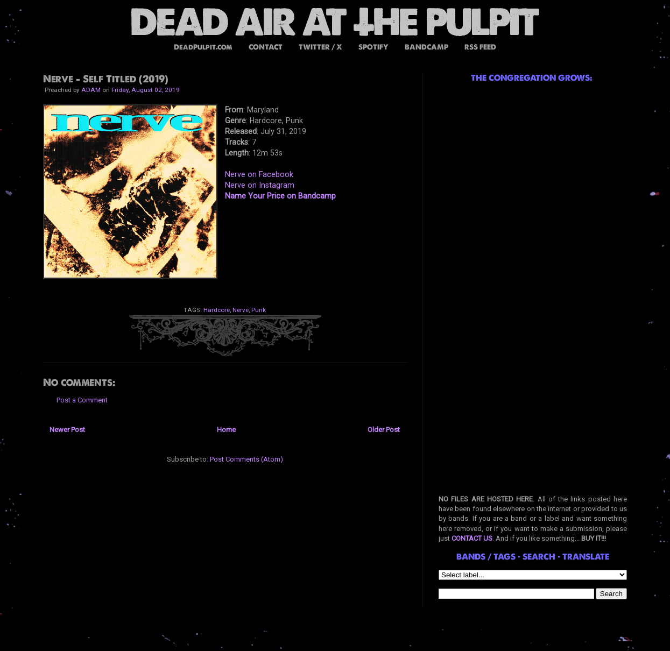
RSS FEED (480, 47)
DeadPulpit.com (203, 47)
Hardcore (216, 310)
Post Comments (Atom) (246, 459)
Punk (258, 310)
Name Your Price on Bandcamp (280, 196)
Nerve (240, 310)
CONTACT (266, 47)
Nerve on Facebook (259, 174)
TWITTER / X (320, 47)
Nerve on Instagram (259, 185)
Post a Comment (82, 400)
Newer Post (67, 430)
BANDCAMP (426, 47)
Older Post (384, 430)
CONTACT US (472, 538)
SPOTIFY (373, 47)
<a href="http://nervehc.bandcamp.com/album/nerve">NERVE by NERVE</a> (312, 244)
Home (226, 430)
